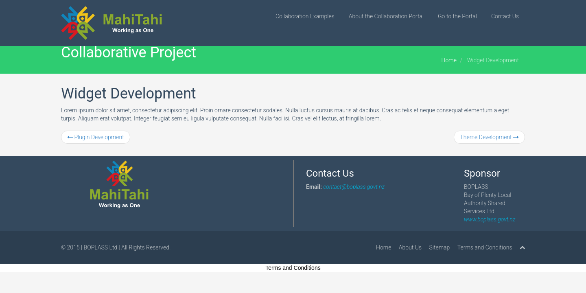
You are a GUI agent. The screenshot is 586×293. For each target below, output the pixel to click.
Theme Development (489, 137)
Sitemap (439, 247)
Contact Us (505, 16)
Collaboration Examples (305, 16)
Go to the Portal (457, 16)
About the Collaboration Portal (386, 16)
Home (449, 60)
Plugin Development (95, 137)
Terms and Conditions (484, 247)
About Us (410, 247)
